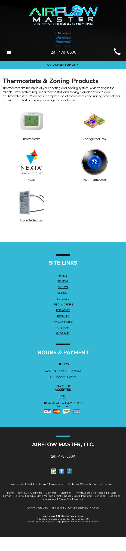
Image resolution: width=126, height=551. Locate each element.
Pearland (86, 496)
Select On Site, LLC (73, 516)
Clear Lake (36, 492)
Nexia (31, 165)
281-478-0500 (63, 456)
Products (63, 293)
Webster (79, 499)
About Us (63, 316)
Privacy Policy (63, 322)
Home (63, 276)
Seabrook (114, 496)
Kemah (7, 496)
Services (63, 299)
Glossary (63, 333)
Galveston (99, 492)
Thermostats (31, 124)
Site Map (63, 328)
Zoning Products (94, 124)
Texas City (65, 499)
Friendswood (82, 492)
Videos (63, 287)
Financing (63, 310)
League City (34, 496)
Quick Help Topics (63, 65)
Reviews (63, 281)
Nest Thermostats (94, 165)
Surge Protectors (31, 205)
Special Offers (63, 304)
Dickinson (65, 492)
